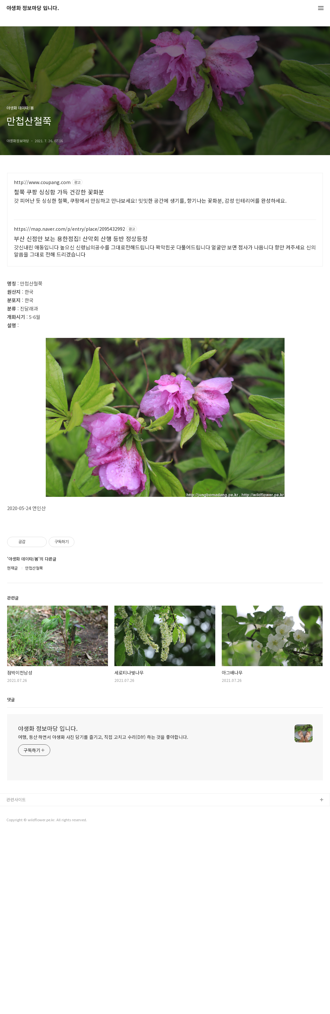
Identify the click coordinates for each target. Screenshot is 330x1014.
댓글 (11, 880)
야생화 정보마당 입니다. (32, 8)
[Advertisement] (165, 318)
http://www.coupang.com (42, 182)
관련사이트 (16, 980)
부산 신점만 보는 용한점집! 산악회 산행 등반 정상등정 (81, 238)
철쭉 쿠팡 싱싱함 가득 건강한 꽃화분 (59, 192)
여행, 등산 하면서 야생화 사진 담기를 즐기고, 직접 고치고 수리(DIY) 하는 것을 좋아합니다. (103, 917)
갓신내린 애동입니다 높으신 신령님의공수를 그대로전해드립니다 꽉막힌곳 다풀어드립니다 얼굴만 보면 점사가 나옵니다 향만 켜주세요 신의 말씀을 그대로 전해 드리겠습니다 (165, 250)
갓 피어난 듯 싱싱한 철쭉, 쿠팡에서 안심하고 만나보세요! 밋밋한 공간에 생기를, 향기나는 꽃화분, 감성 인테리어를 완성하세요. (150, 200)
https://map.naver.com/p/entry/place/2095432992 (69, 229)
